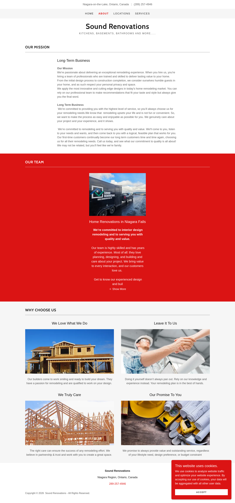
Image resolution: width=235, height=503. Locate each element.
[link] (117, 27)
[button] (117, 289)
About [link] (103, 13)
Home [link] (89, 13)
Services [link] (142, 13)
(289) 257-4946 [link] (143, 4)
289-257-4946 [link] (117, 483)
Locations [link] (121, 13)
